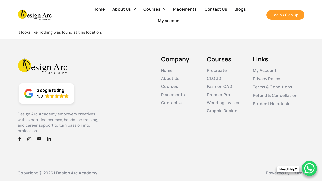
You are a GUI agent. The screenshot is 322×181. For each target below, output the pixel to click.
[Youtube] (41, 139)
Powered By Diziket (285, 173)
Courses (154, 9)
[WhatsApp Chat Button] (309, 168)
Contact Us (216, 9)
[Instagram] (31, 139)
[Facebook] (21, 139)
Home (99, 9)
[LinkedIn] (51, 139)
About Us (124, 9)
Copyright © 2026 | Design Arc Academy (57, 173)
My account (169, 20)
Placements (185, 9)
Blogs (240, 9)
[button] (124, 9)
